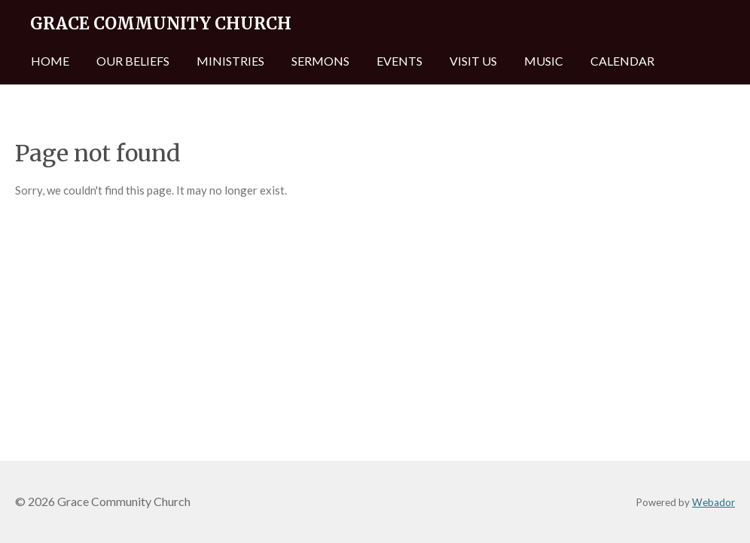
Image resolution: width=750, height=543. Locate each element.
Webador (713, 502)
